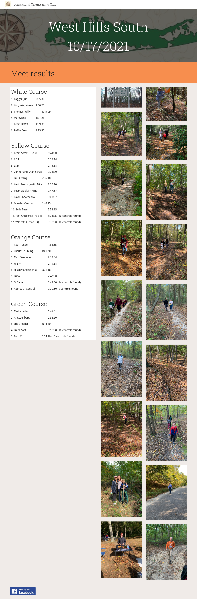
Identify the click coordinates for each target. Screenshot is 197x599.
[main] (98, 36)
